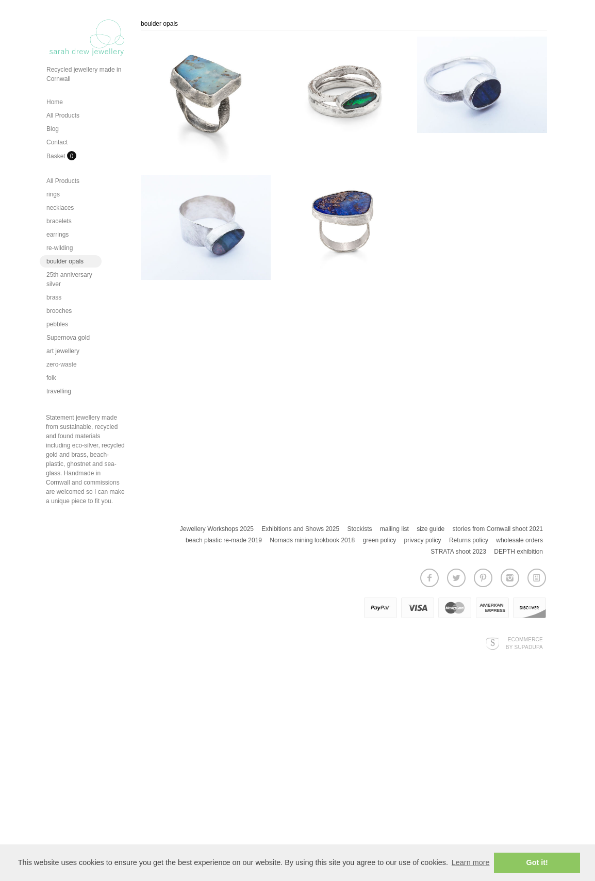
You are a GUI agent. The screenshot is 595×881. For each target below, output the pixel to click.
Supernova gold (68, 337)
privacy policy (422, 540)
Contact (57, 142)
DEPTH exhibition (518, 551)
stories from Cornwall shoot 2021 (498, 529)
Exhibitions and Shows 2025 (300, 529)
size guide (430, 529)
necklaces (60, 207)
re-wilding (59, 248)
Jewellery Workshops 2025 (217, 529)
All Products (62, 115)
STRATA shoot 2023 (458, 551)
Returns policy (468, 540)
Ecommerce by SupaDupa (524, 643)
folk (51, 377)
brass (53, 297)
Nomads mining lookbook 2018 (312, 540)
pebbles (57, 324)
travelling (58, 391)
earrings (57, 234)
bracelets (59, 221)
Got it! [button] (537, 862)
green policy (379, 540)
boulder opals (65, 261)
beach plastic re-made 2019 (224, 540)
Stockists (359, 529)
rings (53, 194)
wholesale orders (519, 540)
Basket (56, 156)
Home (54, 102)
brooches (59, 310)
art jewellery (62, 351)
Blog (52, 128)
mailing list (394, 529)
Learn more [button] (471, 862)
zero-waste (61, 364)
